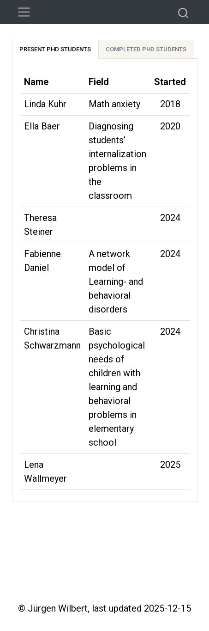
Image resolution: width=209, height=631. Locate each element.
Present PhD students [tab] (55, 49)
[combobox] (183, 12)
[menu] (24, 12)
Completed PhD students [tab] (146, 49)
